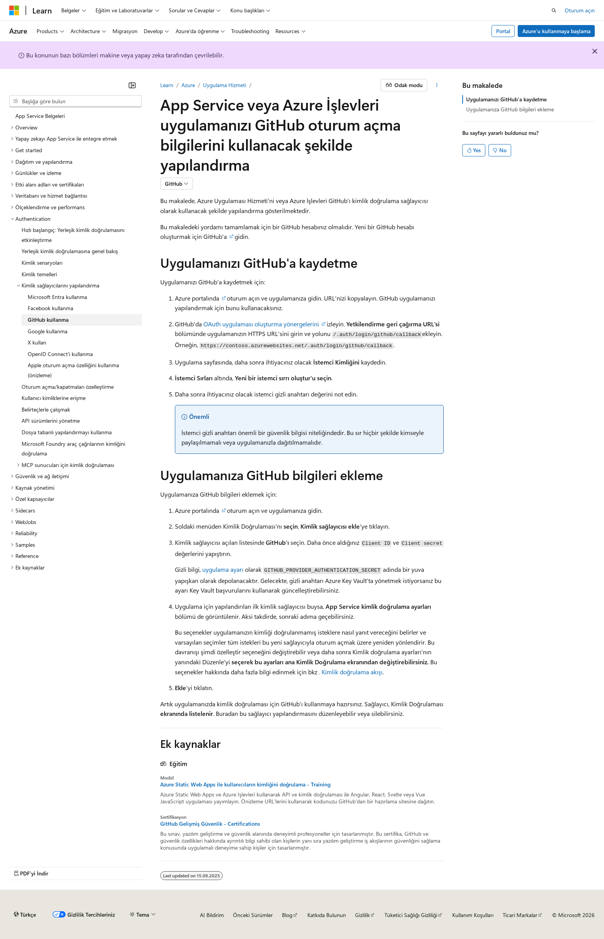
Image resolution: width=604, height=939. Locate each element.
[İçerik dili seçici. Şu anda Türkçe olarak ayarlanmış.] (24, 915)
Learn (166, 85)
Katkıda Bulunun (326, 915)
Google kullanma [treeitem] (47, 331)
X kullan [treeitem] (37, 342)
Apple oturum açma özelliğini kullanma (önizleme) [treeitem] (73, 370)
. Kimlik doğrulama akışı (351, 672)
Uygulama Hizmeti (224, 85)
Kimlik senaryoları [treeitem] (42, 262)
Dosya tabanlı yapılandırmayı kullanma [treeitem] (67, 432)
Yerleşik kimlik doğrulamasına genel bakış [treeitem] (70, 251)
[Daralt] (132, 85)
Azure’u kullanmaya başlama (556, 31)
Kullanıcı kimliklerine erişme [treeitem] (54, 397)
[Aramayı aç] (554, 10)
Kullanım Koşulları (472, 915)
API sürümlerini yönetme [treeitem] (51, 420)
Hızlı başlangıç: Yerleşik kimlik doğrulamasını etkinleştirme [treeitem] (73, 235)
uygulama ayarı (222, 569)
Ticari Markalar (520, 915)
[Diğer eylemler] (437, 85)
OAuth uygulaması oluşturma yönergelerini (261, 324)
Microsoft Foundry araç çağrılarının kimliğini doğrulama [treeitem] (73, 448)
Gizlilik (362, 915)
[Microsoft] (14, 10)
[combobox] (75, 101)
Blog (287, 915)
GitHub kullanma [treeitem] (48, 319)
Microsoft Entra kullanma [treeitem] (57, 297)
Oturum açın (580, 10)
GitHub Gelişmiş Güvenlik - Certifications (210, 823)
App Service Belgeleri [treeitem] (40, 115)
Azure (188, 85)
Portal (503, 31)
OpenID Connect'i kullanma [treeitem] (60, 354)
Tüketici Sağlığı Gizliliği (410, 915)
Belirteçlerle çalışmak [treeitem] (46, 409)
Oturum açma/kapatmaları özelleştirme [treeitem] (68, 386)
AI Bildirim (212, 915)
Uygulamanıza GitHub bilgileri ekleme (510, 109)
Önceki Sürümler (253, 915)
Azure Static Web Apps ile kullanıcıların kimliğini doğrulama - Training (245, 784)
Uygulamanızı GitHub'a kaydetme (506, 99)
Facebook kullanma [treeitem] (50, 308)
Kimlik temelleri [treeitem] (39, 274)
